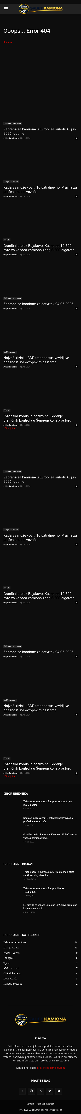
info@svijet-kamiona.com (51, 1067)
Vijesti (6, 240)
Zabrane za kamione (12, 123)
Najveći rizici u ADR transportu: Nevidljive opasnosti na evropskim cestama (36, 360)
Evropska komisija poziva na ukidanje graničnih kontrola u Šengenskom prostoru (37, 418)
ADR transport (10, 352)
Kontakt (30, 1103)
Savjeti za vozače (11, 181)
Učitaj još (9, 428)
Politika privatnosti (46, 1103)
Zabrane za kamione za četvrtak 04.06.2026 (38, 304)
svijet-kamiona (10, 138)
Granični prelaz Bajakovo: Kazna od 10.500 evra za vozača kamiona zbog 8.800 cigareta (38, 248)
